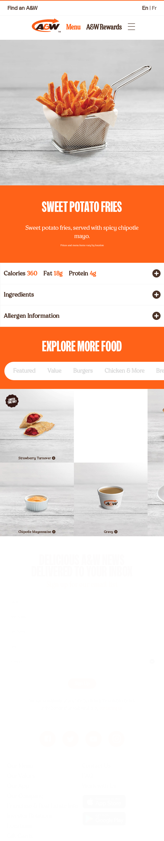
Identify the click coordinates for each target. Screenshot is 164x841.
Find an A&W (22, 8)
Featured (24, 370)
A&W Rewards (104, 27)
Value (54, 370)
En (145, 8)
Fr (154, 8)
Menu (73, 27)
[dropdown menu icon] (129, 25)
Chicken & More (124, 370)
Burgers (83, 370)
